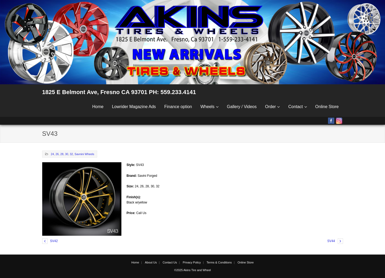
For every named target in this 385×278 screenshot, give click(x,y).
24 (52, 154)
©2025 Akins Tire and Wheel (192, 270)
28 (62, 154)
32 (71, 154)
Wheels (208, 106)
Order (270, 106)
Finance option (178, 106)
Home (98, 106)
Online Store (327, 106)
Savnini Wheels (84, 154)
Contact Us (170, 262)
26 (57, 154)
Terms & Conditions (219, 262)
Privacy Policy (192, 262)
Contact (295, 106)
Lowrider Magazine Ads (134, 106)
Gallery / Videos (242, 106)
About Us (151, 262)
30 (66, 154)
